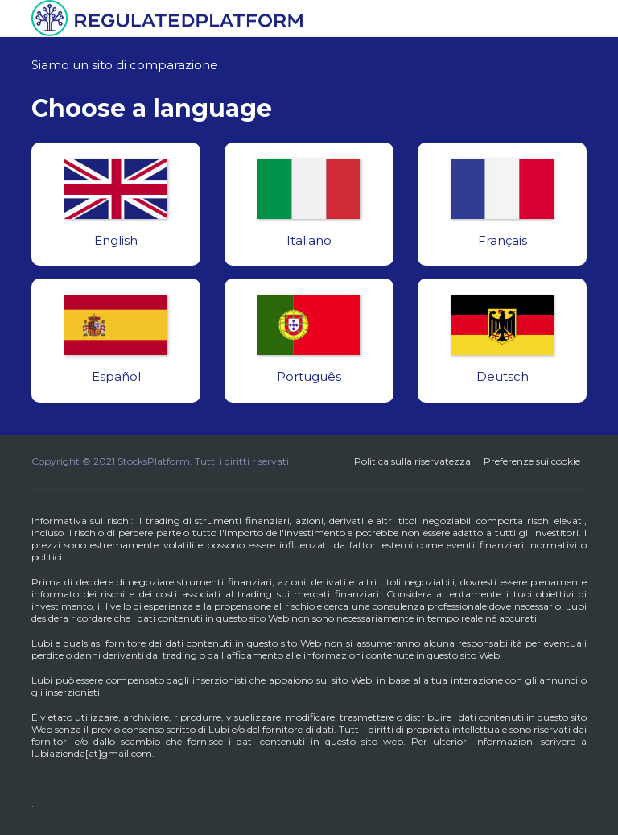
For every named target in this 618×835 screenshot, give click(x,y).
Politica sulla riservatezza (412, 461)
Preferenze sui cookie (532, 461)
